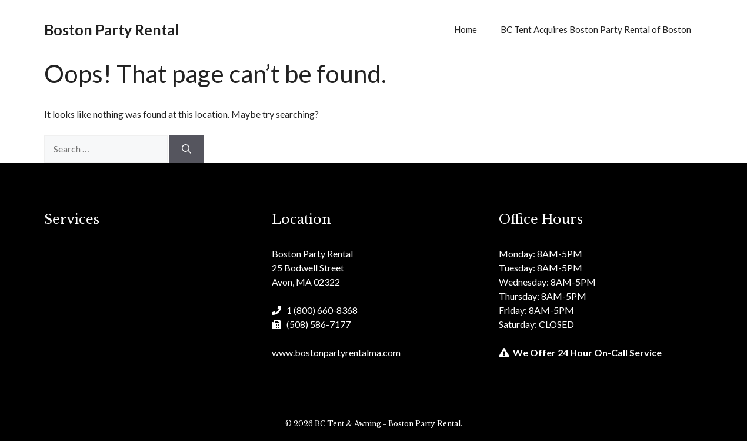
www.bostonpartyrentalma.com (336, 352)
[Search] (186, 149)
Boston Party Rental (111, 29)
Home (465, 29)
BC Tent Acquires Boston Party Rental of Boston (596, 29)
